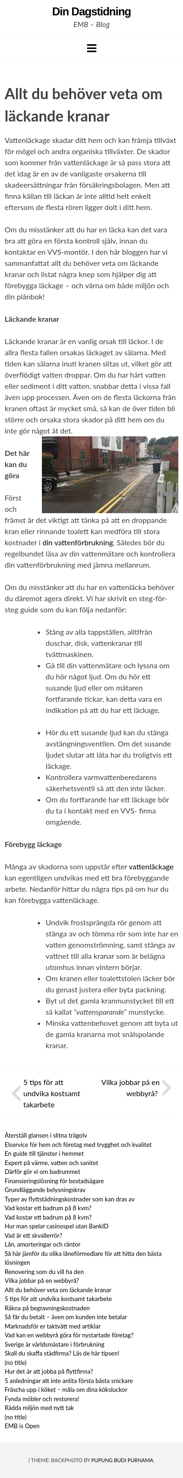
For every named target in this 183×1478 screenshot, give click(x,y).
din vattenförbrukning (77, 542)
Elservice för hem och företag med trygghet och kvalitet (78, 1144)
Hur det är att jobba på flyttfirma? (49, 1371)
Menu (91, 48)
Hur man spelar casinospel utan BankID (56, 1226)
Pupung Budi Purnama (122, 1460)
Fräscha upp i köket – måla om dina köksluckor (66, 1389)
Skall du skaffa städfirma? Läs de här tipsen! (62, 1353)
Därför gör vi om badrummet (42, 1171)
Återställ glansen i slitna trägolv (46, 1135)
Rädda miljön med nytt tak (39, 1407)
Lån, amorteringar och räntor (43, 1244)
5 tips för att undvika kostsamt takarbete (51, 1093)
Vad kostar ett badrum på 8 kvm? (48, 1208)
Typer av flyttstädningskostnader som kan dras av (70, 1199)
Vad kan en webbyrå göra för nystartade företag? (69, 1335)
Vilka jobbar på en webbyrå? (43, 1280)
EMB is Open (22, 1426)
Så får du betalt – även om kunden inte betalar (66, 1317)
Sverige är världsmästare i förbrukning (54, 1344)
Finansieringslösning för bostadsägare (54, 1181)
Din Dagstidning (91, 11)
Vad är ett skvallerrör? (33, 1235)
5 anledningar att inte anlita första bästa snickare (69, 1380)
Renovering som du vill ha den (45, 1271)
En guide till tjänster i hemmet (44, 1153)
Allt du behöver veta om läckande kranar (59, 1290)
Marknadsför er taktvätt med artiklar (53, 1326)
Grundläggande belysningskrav (45, 1189)
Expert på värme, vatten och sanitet (51, 1162)
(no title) (16, 1362)
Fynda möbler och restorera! (42, 1399)
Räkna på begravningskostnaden (47, 1308)
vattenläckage (151, 866)
